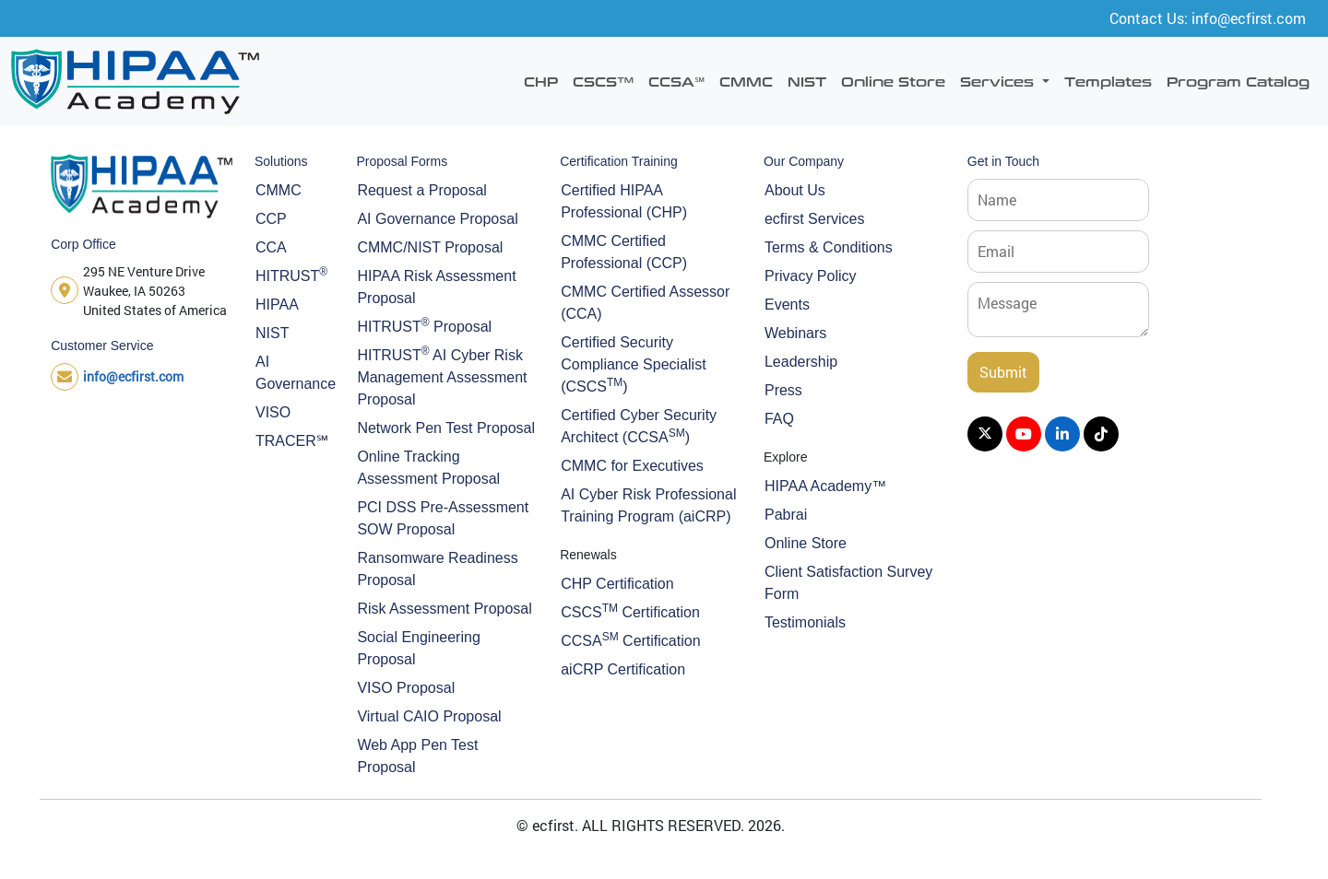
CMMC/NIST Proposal (430, 247)
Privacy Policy (811, 276)
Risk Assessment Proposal (444, 608)
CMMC (746, 81)
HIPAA (277, 304)
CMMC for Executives (632, 466)
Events (787, 304)
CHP (541, 81)
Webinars (795, 333)
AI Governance (294, 373)
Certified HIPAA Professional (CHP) (624, 201)
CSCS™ (603, 81)
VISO (272, 412)
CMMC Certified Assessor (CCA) (645, 303)
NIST (807, 81)
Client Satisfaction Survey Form (848, 583)
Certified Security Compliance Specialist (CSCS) (633, 364)
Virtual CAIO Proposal (429, 716)
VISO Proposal (406, 688)
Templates (1108, 81)
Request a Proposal (422, 190)
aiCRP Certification (623, 669)
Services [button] (999, 81)
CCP (271, 219)
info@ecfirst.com (133, 376)
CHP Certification (617, 584)
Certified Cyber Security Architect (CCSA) (639, 426)
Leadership (801, 361)
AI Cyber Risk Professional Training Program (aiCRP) (648, 505)
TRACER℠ (291, 441)
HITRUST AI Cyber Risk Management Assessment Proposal (442, 376)
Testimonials (805, 622)
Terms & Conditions (829, 247)
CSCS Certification (630, 611)
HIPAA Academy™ (825, 486)
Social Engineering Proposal (418, 648)
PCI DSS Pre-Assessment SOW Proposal (442, 518)
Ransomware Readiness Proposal (437, 569)
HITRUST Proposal (424, 325)
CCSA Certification (630, 639)
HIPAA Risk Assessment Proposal (436, 287)
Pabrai (786, 514)
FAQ (779, 419)
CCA (271, 247)
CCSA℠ (676, 81)
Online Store (893, 81)
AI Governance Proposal (437, 219)
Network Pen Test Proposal (446, 428)
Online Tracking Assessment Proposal (428, 467)
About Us (795, 190)
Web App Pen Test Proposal (417, 756)
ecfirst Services (814, 219)
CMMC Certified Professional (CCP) (624, 252)
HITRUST (291, 274)
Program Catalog (1238, 81)
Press (783, 390)
